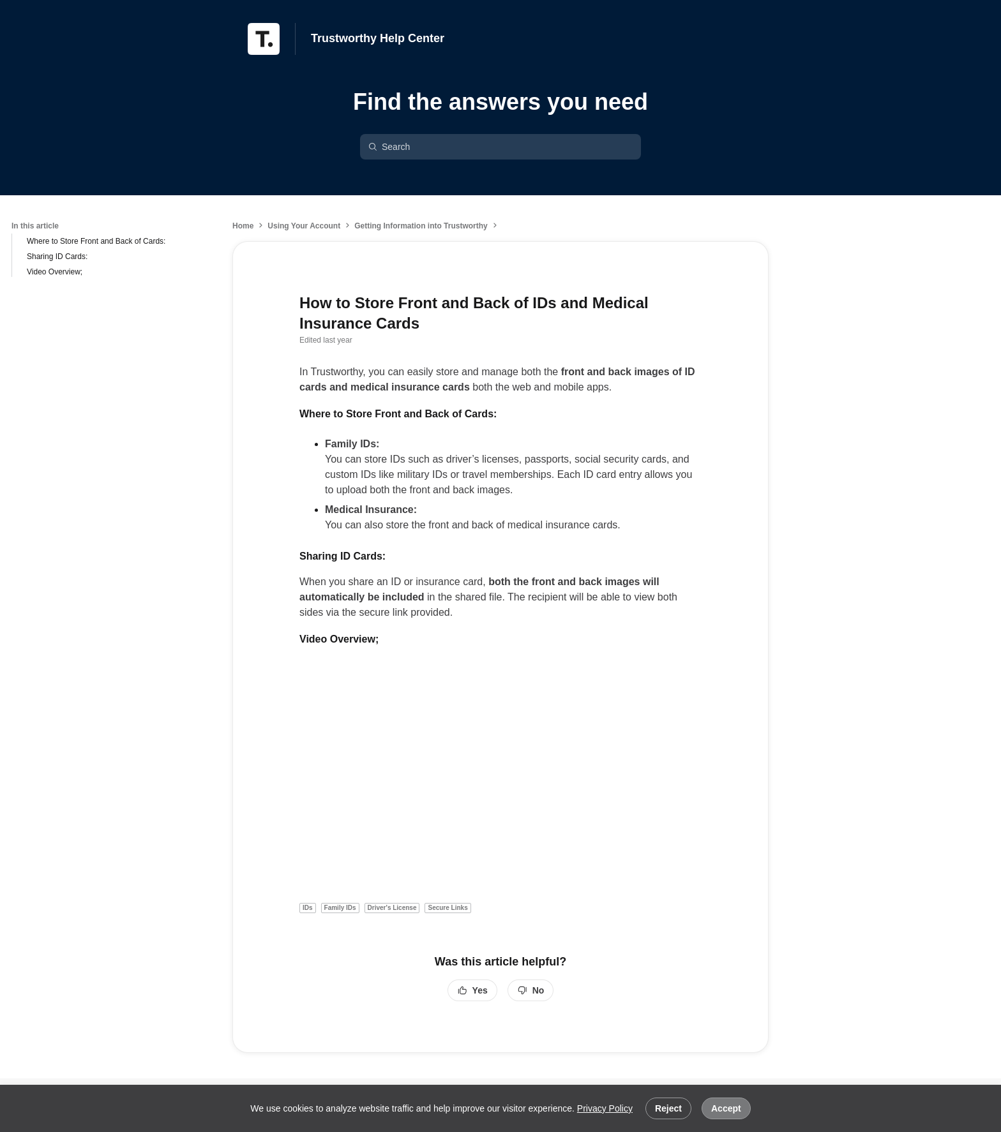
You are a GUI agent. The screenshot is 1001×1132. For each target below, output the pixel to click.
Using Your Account (303, 225)
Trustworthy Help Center (377, 38)
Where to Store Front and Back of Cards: (96, 241)
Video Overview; (54, 271)
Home (242, 225)
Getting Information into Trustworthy (421, 225)
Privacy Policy (605, 1108)
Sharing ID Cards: (57, 256)
